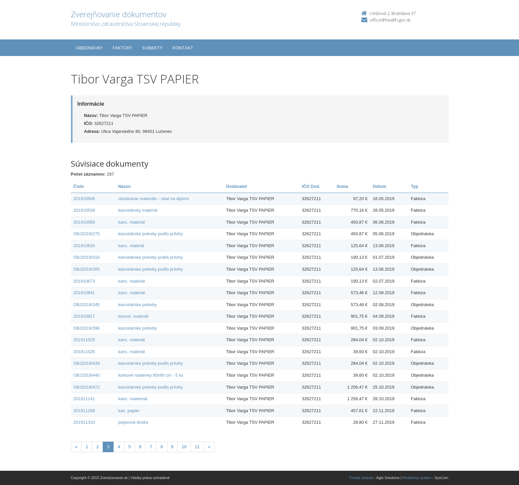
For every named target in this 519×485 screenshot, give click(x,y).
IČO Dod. (311, 186)
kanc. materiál (131, 222)
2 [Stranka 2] (97, 446)
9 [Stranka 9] (172, 446)
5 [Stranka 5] (130, 446)
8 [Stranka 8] (161, 446)
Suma (342, 186)
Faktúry (122, 48)
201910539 (84, 210)
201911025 (84, 339)
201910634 (84, 245)
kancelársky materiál (138, 210)
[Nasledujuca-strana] (209, 447)
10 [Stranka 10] (184, 446)
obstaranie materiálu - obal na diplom (153, 198)
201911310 (84, 422)
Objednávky (89, 48)
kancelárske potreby (137, 304)
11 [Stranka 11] (197, 446)
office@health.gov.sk (390, 20)
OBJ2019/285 (87, 269)
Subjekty (152, 48)
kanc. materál (131, 245)
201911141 (84, 398)
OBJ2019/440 (87, 375)
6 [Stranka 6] (140, 446)
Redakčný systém (416, 478)
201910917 (84, 316)
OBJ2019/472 (87, 387)
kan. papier (128, 410)
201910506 (84, 198)
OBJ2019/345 (87, 304)
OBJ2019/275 (87, 233)
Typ (414, 186)
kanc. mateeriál (132, 398)
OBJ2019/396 (87, 328)
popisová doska (133, 422)
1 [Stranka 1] (87, 446)
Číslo (79, 186)
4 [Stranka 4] (119, 446)
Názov (124, 186)
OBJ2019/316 (87, 257)
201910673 (84, 281)
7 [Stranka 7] (151, 446)
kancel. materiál (133, 316)
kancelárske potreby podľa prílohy (150, 233)
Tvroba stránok (361, 478)
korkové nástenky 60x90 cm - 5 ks (150, 375)
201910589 (84, 222)
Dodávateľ (236, 186)
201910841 (84, 292)
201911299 (84, 410)
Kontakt (183, 48)
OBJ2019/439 (87, 363)
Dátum (379, 186)
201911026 (84, 351)
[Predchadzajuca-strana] (76, 447)
